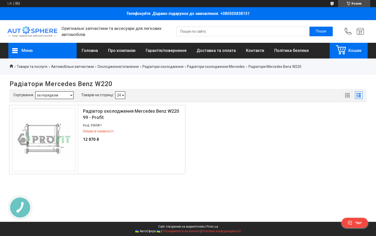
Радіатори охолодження (162, 67)
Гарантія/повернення (166, 50)
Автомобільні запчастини (72, 67)
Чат (355, 223)
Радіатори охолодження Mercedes (216, 67)
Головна (90, 50)
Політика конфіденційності (221, 231)
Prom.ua (212, 226)
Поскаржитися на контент (181, 231)
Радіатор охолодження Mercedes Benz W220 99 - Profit (131, 114)
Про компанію (122, 50)
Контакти (255, 50)
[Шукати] (321, 31)
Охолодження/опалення (118, 67)
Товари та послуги (32, 67)
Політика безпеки (291, 50)
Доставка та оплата (216, 50)
